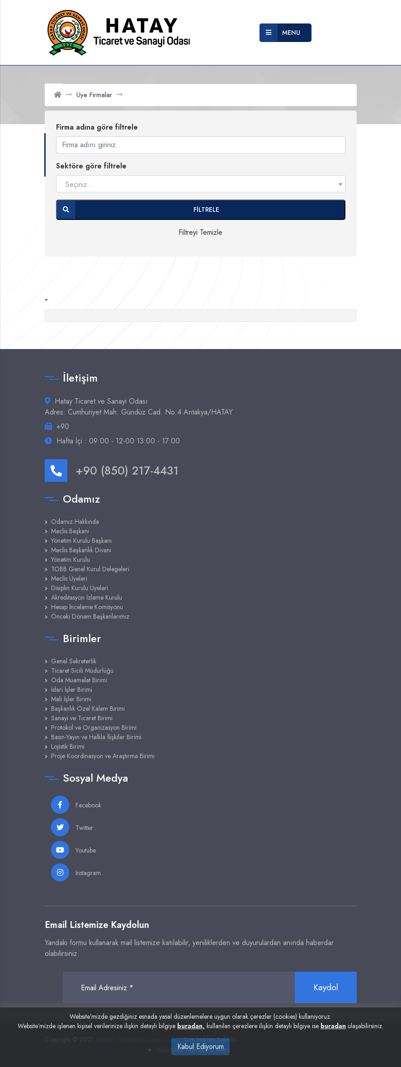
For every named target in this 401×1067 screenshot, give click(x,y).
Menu (279, 32)
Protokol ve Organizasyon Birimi (94, 727)
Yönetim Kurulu (70, 559)
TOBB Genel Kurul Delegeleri (90, 568)
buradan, (191, 1025)
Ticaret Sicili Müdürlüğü (82, 670)
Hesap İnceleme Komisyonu (87, 606)
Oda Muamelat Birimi (79, 680)
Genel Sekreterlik (73, 661)
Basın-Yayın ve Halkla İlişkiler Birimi (96, 736)
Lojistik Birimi (68, 746)
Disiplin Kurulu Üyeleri (79, 587)
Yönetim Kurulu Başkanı (81, 540)
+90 (63, 426)
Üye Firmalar (94, 95)
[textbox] (201, 184)
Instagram (76, 872)
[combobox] (200, 183)
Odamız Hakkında (75, 521)
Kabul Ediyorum (200, 1046)
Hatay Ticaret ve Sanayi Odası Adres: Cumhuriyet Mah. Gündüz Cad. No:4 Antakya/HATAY (139, 406)
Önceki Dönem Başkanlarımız (90, 616)
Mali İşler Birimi (71, 699)
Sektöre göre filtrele (91, 166)
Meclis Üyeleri (69, 578)
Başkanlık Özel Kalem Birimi (88, 708)
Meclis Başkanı (70, 531)
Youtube (73, 850)
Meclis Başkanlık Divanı (81, 549)
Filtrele (138, 209)
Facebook (76, 805)
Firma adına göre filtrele (97, 127)
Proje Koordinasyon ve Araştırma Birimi (103, 755)
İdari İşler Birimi (71, 689)
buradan (333, 1025)
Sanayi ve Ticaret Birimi (82, 717)
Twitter (72, 827)
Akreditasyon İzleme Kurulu (86, 597)
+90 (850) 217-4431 (112, 470)
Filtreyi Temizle (200, 232)
